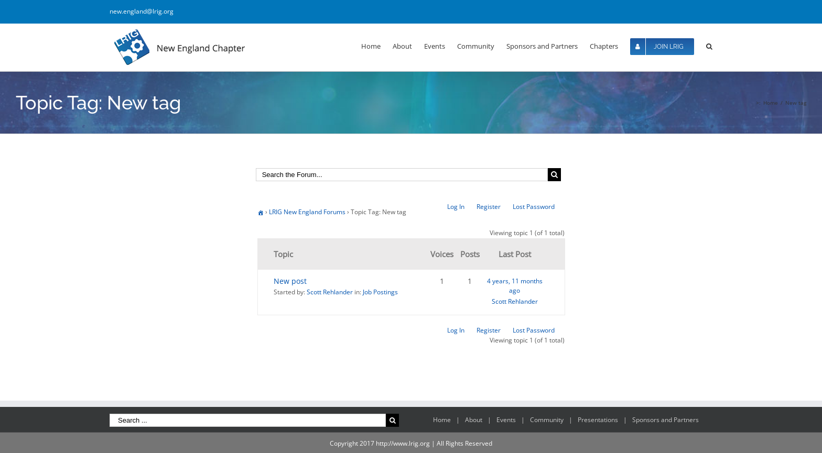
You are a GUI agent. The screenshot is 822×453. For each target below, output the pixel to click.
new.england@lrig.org (142, 11)
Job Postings (380, 292)
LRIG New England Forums (307, 211)
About (473, 419)
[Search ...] (248, 420)
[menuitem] (377, 46)
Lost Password (534, 206)
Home (442, 419)
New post (290, 281)
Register (489, 206)
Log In (455, 206)
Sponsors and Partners (665, 419)
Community (547, 419)
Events (506, 419)
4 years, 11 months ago (515, 286)
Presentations (598, 419)
